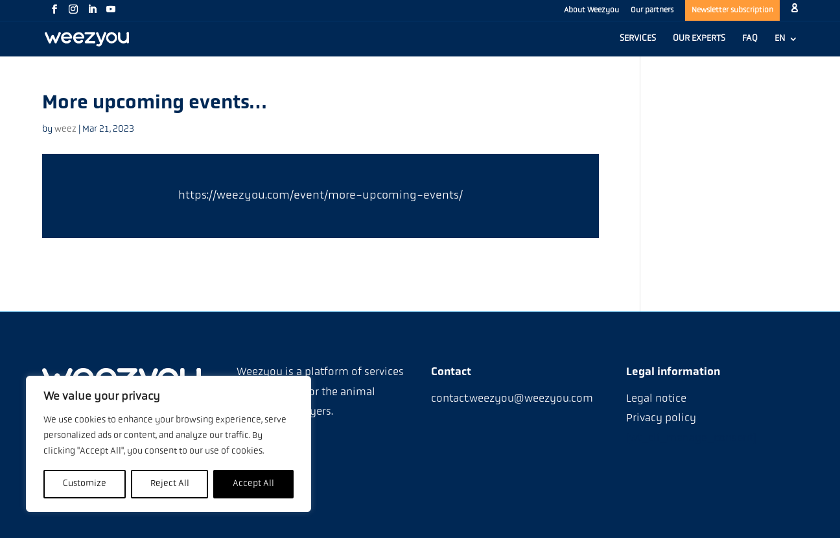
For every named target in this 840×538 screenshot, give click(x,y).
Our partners (652, 10)
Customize (84, 484)
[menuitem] (786, 45)
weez (65, 129)
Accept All (253, 484)
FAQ (750, 38)
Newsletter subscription (732, 10)
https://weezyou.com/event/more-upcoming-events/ (320, 196)
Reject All (169, 484)
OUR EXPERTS (699, 38)
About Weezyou (591, 10)
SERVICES (638, 38)
